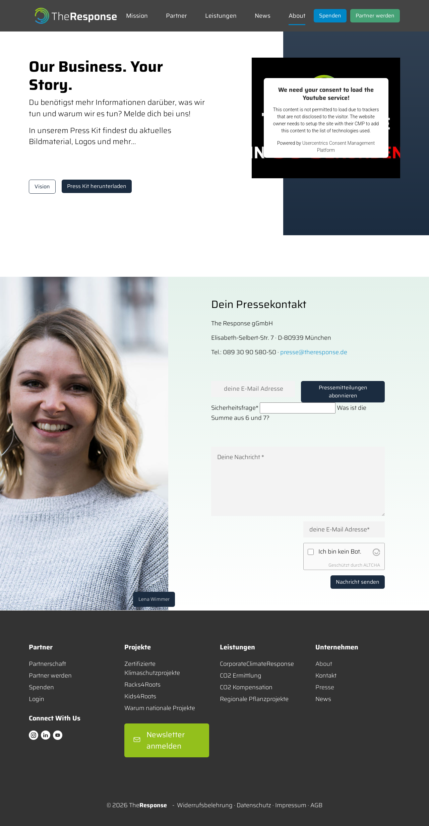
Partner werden (50, 675)
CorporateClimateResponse (257, 664)
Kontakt (325, 675)
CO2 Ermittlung (240, 675)
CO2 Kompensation (246, 687)
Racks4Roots (142, 684)
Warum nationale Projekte (159, 708)
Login (36, 699)
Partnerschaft (47, 664)
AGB (316, 805)
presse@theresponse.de (313, 352)
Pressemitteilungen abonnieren (342, 391)
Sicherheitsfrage (234, 407)
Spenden (41, 687)
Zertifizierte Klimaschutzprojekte (152, 668)
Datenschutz (254, 805)
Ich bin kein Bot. (339, 551)
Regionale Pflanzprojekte (254, 699)
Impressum (290, 805)
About (323, 664)
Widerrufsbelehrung (205, 805)
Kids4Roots (140, 696)
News (323, 699)
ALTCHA (371, 565)
